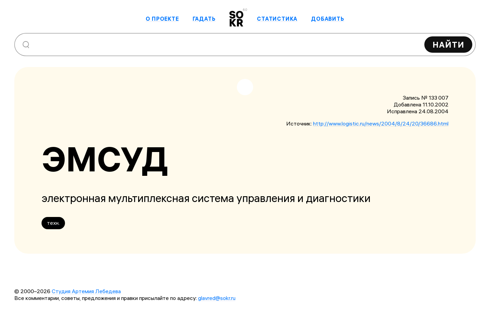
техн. (53, 222)
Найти (448, 44)
